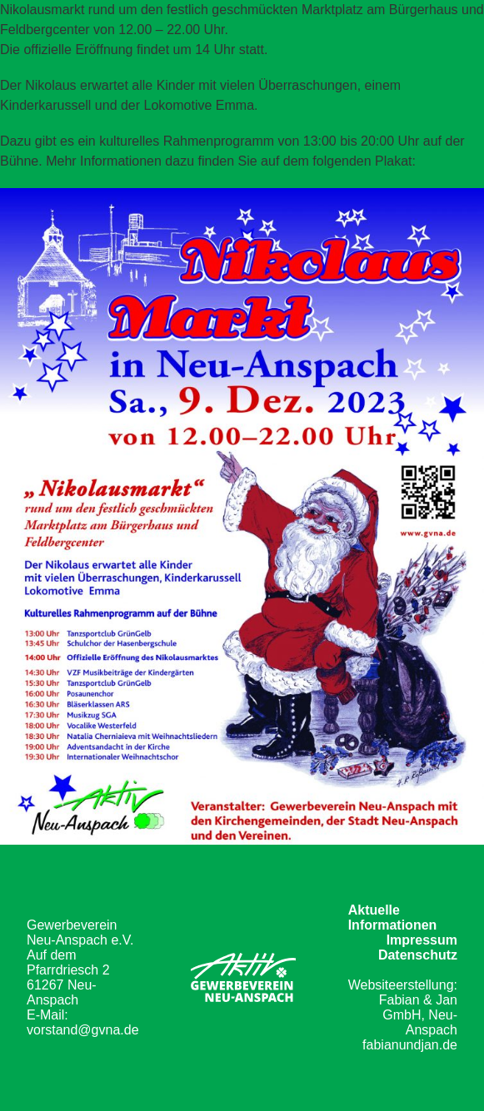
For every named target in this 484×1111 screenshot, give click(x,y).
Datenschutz (417, 955)
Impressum (422, 940)
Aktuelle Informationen (392, 917)
